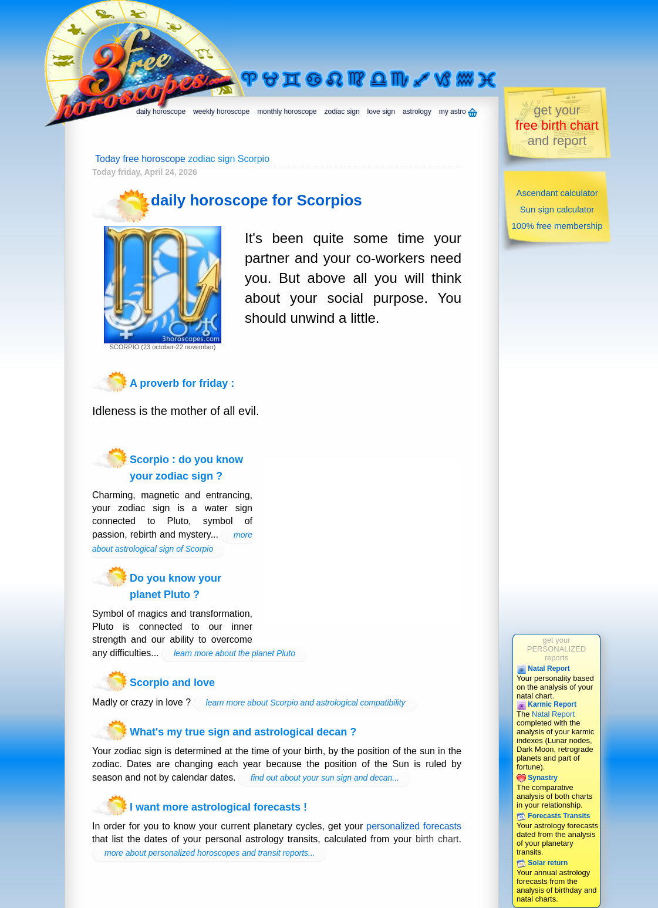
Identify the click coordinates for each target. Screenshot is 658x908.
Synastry (537, 778)
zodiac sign (342, 111)
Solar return (542, 863)
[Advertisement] (384, 33)
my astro (458, 112)
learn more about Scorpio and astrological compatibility (306, 702)
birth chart (437, 839)
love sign (381, 111)
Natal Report (543, 668)
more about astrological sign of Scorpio (172, 541)
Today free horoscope (140, 159)
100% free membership (556, 226)
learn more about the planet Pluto (234, 653)
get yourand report (557, 125)
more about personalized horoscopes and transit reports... (209, 853)
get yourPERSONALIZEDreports (556, 649)
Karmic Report (546, 704)
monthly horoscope (286, 111)
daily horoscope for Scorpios (256, 200)
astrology (417, 111)
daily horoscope (160, 111)
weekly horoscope (221, 111)
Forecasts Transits (553, 816)
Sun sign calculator (557, 209)
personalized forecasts (413, 826)
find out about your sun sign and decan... (325, 777)
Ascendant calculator (557, 193)
